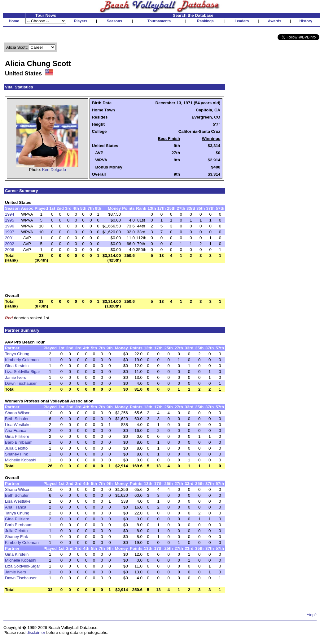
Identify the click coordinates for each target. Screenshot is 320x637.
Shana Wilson (17, 412)
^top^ (312, 614)
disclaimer (36, 632)
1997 (9, 232)
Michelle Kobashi (20, 460)
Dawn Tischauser (21, 383)
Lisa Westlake (18, 424)
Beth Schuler (16, 418)
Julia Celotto (16, 448)
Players (80, 21)
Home (14, 21)
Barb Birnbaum (19, 442)
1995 (9, 220)
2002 (9, 243)
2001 (9, 238)
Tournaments (159, 21)
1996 (9, 226)
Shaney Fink (16, 454)
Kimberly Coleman (22, 359)
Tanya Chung (17, 354)
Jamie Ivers (15, 377)
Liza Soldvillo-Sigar (22, 371)
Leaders (242, 21)
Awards (274, 21)
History (306, 21)
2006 (9, 249)
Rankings (205, 21)
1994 (9, 214)
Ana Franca (15, 430)
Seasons (114, 21)
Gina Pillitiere (17, 436)
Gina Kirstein (16, 365)
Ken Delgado (54, 169)
